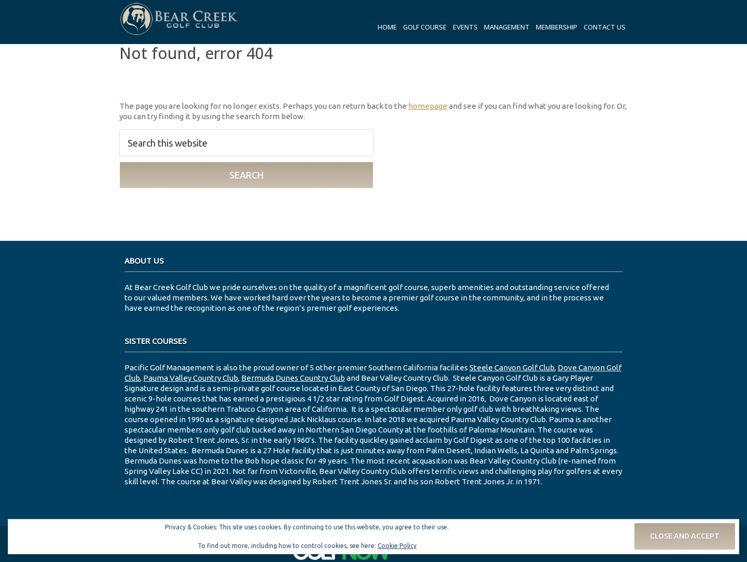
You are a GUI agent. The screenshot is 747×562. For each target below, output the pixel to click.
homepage (427, 106)
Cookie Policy (397, 545)
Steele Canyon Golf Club (512, 367)
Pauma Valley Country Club (190, 377)
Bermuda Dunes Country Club (293, 377)
